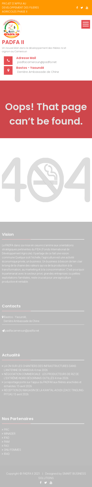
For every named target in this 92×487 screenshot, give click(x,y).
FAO (6, 446)
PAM (6, 442)
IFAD (6, 438)
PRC (6, 430)
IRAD (7, 454)
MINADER (9, 434)
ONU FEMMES (12, 450)
